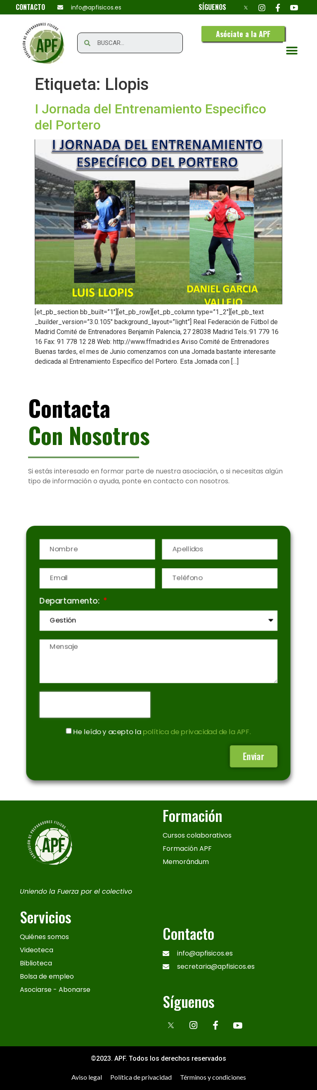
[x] (171, 1025)
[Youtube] (294, 7)
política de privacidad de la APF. (195, 729)
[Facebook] (278, 7)
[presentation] (96, 703)
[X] (246, 7)
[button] (243, 34)
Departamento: (73, 602)
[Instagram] (262, 7)
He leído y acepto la (162, 729)
